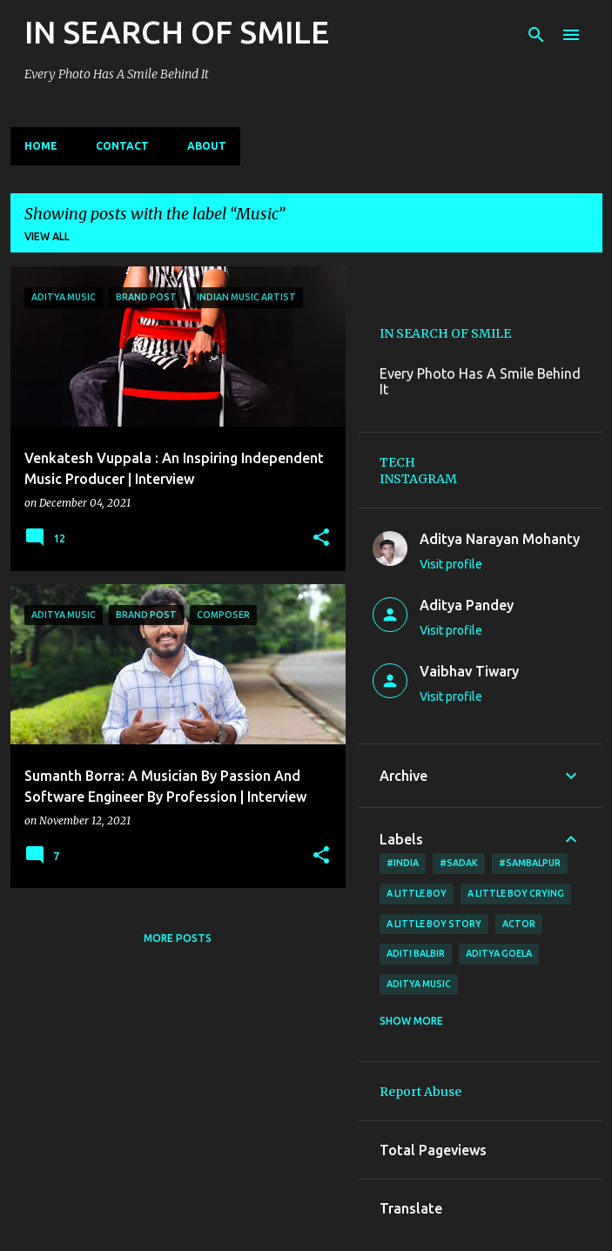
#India (403, 863)
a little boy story (434, 923)
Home (40, 145)
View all (47, 236)
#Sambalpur (530, 863)
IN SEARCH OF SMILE (176, 32)
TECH (397, 462)
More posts (178, 938)
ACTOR (518, 923)
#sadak (459, 863)
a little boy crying (515, 893)
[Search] (536, 35)
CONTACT (122, 145)
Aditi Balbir (416, 953)
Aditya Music (419, 984)
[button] (321, 538)
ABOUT (206, 145)
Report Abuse (420, 1092)
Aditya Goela (499, 953)
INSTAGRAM (418, 479)
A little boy (417, 893)
